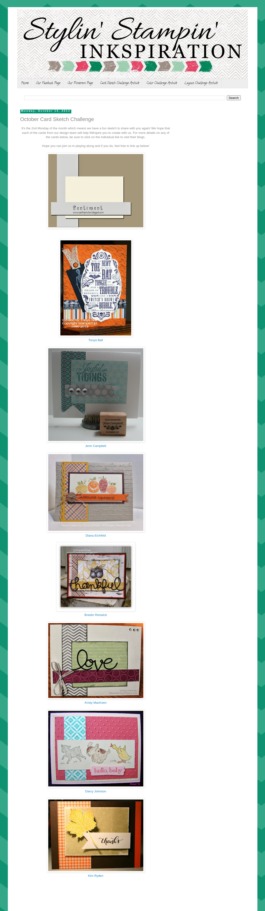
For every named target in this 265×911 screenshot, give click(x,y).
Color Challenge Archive (161, 83)
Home (25, 83)
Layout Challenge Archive (201, 83)
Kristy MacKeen (95, 702)
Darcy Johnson (95, 791)
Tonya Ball (95, 340)
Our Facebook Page (48, 83)
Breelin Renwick (95, 615)
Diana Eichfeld (96, 535)
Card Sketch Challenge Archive (119, 83)
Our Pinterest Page (80, 83)
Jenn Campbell (95, 446)
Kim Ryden (95, 875)
